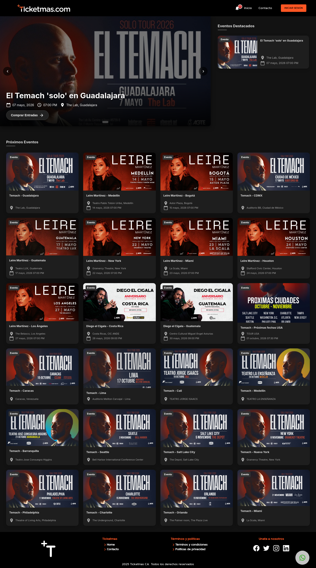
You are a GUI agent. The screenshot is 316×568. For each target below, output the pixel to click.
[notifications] (237, 8)
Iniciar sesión (293, 8)
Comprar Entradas (27, 115)
